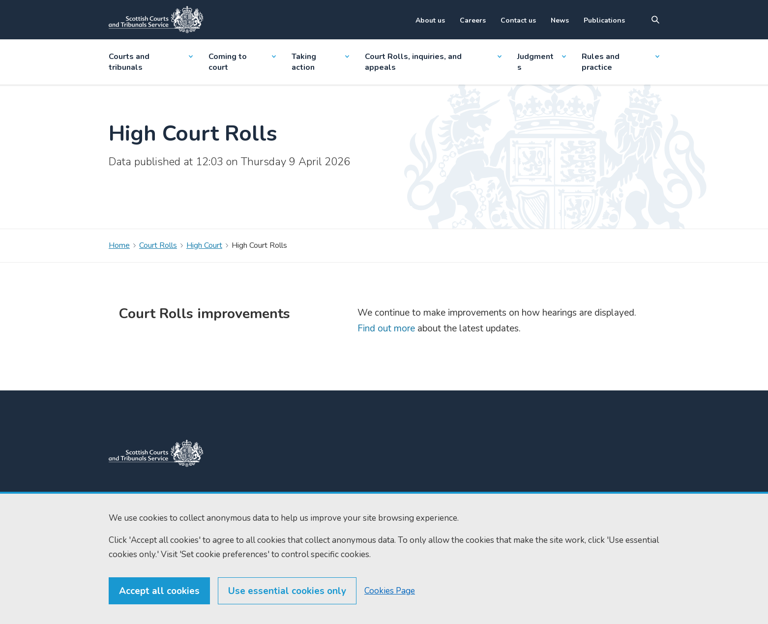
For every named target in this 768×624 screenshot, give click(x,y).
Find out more (386, 328)
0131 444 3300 (258, 502)
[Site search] (655, 20)
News (560, 20)
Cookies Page (389, 614)
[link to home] (156, 453)
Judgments (541, 62)
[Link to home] (156, 19)
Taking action (320, 62)
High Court (204, 245)
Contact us (518, 20)
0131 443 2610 (259, 514)
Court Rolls (158, 245)
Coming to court (242, 62)
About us (430, 20)
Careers (473, 20)
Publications (604, 20)
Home (119, 245)
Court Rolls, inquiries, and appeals (433, 62)
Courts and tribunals (151, 62)
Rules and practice (620, 62)
